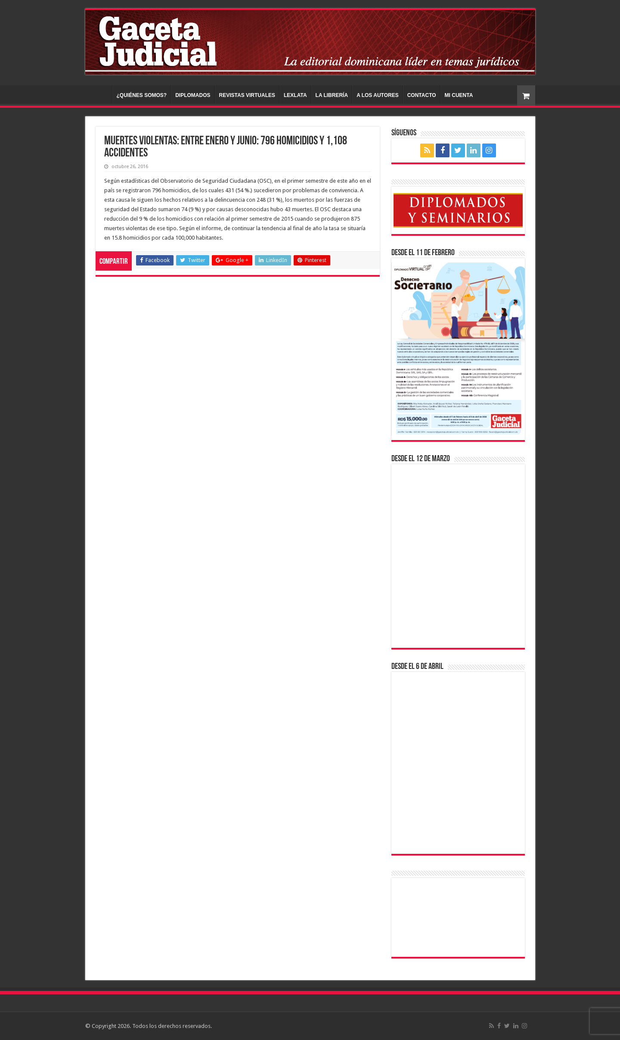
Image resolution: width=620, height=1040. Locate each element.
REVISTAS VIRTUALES (247, 95)
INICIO (101, 94)
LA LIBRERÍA (332, 95)
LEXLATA (295, 95)
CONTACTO (421, 95)
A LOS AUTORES (377, 95)
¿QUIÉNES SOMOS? (142, 95)
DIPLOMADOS (192, 95)
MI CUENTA (459, 95)
